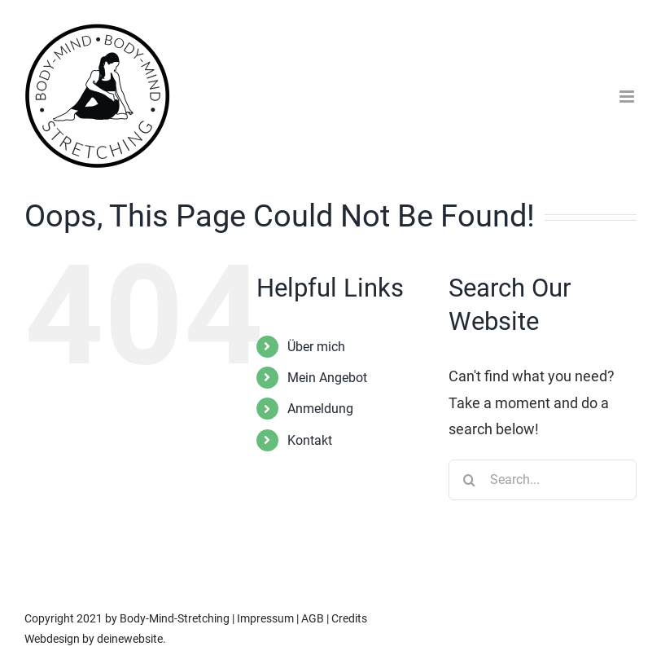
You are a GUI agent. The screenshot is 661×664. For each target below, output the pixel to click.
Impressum (265, 618)
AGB (312, 618)
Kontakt (309, 440)
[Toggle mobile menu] (628, 96)
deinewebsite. (131, 638)
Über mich (316, 346)
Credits (349, 618)
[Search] (469, 480)
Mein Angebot (327, 377)
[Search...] (543, 480)
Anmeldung (320, 408)
